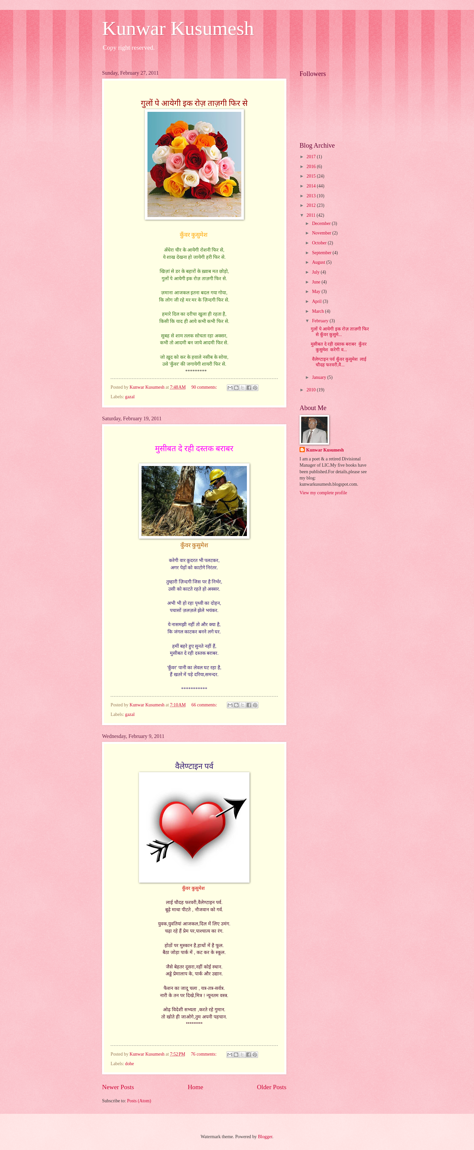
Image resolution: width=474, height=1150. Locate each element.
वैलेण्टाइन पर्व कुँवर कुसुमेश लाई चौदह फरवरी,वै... (338, 362)
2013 (311, 195)
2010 (311, 389)
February (320, 320)
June (317, 282)
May (317, 291)
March (318, 311)
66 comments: (205, 704)
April (317, 301)
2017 (311, 156)
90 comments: (205, 387)
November (322, 233)
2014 (311, 186)
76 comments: (204, 1054)
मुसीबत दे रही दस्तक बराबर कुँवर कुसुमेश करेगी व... (339, 347)
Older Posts (271, 1087)
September (322, 252)
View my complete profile (323, 492)
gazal (130, 396)
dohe (129, 1063)
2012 (311, 205)
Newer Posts (118, 1087)
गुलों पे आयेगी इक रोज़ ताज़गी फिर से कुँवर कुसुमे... (340, 332)
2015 (311, 176)
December (322, 223)
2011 (311, 215)
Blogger (265, 1136)
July (316, 272)
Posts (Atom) (139, 1100)
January (319, 377)
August (319, 262)
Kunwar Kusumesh (178, 28)
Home (195, 1087)
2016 (311, 166)
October (320, 242)
